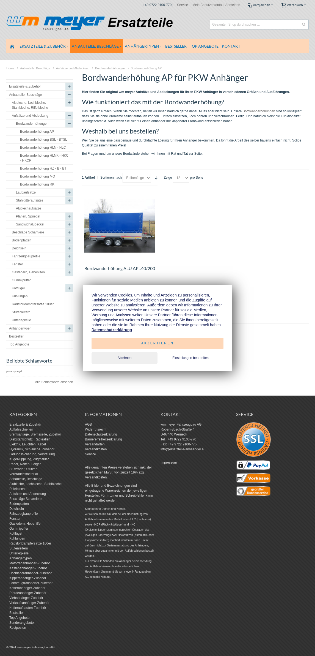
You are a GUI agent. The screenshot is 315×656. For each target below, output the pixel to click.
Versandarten (94, 444)
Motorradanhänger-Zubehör (29, 563)
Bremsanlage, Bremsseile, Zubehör (35, 434)
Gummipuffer (18, 528)
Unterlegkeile (19, 553)
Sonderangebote (21, 623)
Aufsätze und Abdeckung (27, 494)
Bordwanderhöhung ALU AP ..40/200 (119, 268)
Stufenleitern (18, 548)
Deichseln (16, 509)
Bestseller (16, 613)
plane (9, 371)
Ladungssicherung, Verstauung (32, 454)
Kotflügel (15, 533)
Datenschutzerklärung (101, 434)
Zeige (168, 177)
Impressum (169, 462)
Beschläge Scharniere (25, 499)
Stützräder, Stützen (23, 469)
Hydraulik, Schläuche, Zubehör (31, 449)
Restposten (17, 628)
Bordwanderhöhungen (259, 111)
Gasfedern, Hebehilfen (25, 524)
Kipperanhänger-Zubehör (27, 578)
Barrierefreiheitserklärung (103, 439)
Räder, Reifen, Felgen (25, 464)
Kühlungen (17, 538)
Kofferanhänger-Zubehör (27, 588)
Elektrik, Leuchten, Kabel (27, 444)
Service (182, 5)
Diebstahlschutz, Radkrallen (29, 439)
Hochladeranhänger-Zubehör (30, 573)
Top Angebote (19, 618)
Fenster (15, 519)
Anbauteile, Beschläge (25, 479)
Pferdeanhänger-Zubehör (27, 593)
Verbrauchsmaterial (23, 474)
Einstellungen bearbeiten (190, 358)
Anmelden (232, 5)
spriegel (17, 371)
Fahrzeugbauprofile (23, 514)
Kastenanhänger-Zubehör (28, 568)
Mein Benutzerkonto (207, 5)
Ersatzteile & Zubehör (25, 424)
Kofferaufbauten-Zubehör (27, 608)
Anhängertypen (20, 558)
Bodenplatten (19, 504)
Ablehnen (125, 358)
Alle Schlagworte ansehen (54, 382)
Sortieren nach (111, 177)
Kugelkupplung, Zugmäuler (29, 459)
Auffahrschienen (21, 429)
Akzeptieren (157, 343)
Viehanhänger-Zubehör (26, 598)
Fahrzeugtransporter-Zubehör (30, 583)
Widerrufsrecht (95, 429)
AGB (88, 424)
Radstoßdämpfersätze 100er (30, 543)
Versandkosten (96, 449)
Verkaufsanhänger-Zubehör (29, 603)
